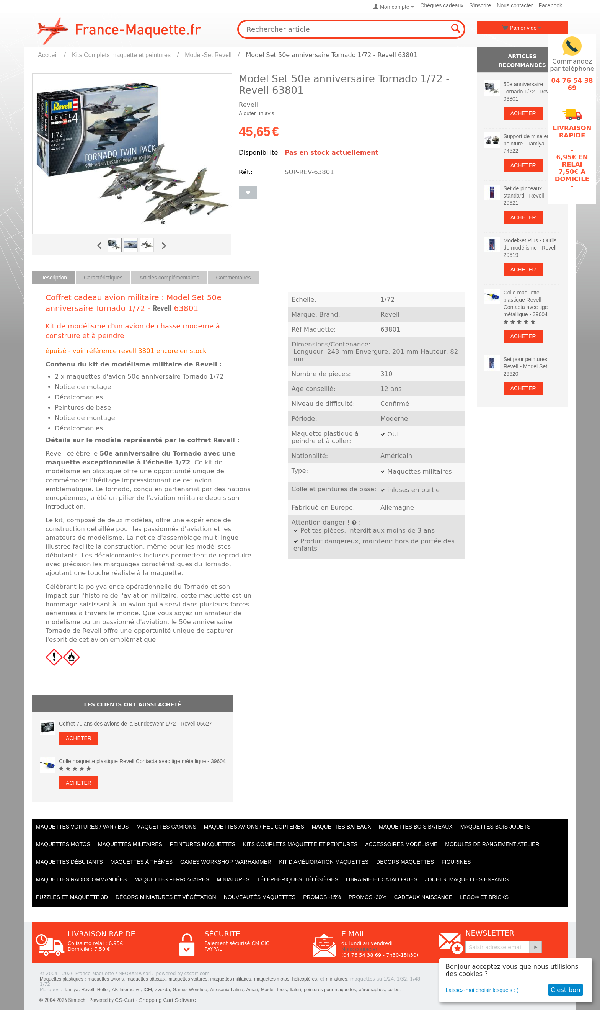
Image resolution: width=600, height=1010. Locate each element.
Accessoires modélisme (401, 844)
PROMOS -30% (367, 897)
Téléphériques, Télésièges (297, 879)
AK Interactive (126, 989)
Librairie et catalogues (381, 879)
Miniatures (233, 879)
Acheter (78, 738)
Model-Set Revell (208, 55)
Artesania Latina (226, 989)
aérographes (372, 989)
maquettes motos (271, 979)
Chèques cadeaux (441, 5)
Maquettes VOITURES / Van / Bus (82, 827)
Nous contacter (515, 5)
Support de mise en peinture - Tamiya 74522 (527, 143)
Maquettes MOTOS (63, 844)
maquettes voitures (188, 979)
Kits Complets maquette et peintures (121, 55)
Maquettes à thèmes (142, 862)
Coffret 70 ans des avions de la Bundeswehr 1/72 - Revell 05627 (135, 724)
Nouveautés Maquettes (259, 897)
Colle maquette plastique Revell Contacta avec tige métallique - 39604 (142, 761)
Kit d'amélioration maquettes (323, 862)
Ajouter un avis (256, 113)
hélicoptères (304, 979)
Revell (162, 308)
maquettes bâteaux (146, 979)
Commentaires (233, 278)
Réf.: (246, 172)
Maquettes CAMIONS (166, 827)
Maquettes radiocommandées (81, 879)
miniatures (336, 979)
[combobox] (351, 29)
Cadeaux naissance (423, 897)
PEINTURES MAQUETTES (202, 844)
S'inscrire (480, 5)
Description (53, 278)
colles (393, 989)
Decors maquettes (405, 862)
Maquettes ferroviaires (171, 879)
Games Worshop (190, 989)
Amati (252, 989)
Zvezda (162, 989)
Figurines (456, 862)
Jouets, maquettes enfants (467, 879)
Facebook (550, 5)
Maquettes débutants (69, 862)
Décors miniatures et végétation (166, 897)
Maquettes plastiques (61, 979)
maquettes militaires (230, 979)
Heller (103, 989)
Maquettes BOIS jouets (495, 827)
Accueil (48, 55)
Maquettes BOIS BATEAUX (416, 827)
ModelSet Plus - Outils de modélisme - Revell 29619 (530, 247)
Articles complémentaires (169, 278)
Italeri (295, 989)
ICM (147, 989)
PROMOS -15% (322, 897)
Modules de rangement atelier (492, 844)
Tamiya (71, 989)
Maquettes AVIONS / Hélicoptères (254, 827)
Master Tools (274, 989)
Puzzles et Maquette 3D (72, 897)
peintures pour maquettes (330, 989)
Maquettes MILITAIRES (130, 844)
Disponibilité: (259, 152)
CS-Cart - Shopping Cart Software (155, 1000)
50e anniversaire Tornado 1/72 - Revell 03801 (529, 91)
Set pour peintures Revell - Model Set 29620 (525, 366)
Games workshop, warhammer (225, 862)
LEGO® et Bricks (484, 897)
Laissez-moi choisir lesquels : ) (482, 990)
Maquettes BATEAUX (341, 827)
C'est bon (565, 990)
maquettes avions (106, 979)
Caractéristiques (103, 278)
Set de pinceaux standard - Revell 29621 (524, 195)
